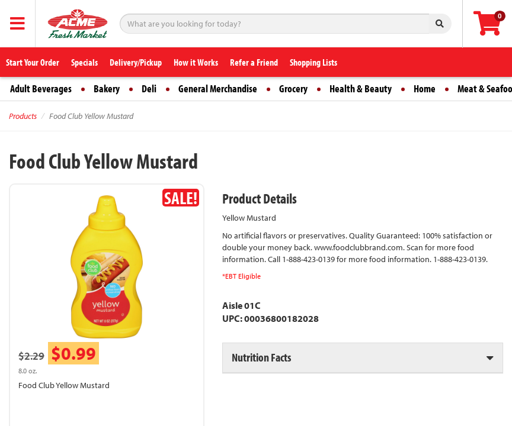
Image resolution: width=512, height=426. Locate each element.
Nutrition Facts (261, 357)
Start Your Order (32, 62)
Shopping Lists (313, 62)
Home (425, 88)
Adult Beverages (41, 88)
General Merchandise (217, 88)
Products (23, 116)
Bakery (107, 88)
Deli (149, 88)
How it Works (196, 62)
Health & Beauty (360, 88)
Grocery (293, 88)
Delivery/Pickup (136, 62)
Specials (84, 62)
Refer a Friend (254, 62)
